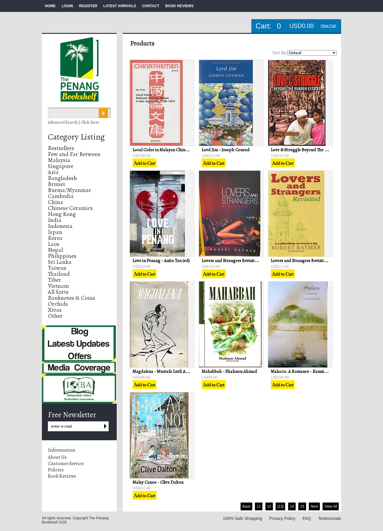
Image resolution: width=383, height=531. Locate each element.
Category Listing (76, 137)
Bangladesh (62, 178)
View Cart (328, 26)
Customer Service (66, 463)
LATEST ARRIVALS (119, 6)
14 (292, 506)
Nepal (55, 250)
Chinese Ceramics (70, 208)
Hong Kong (62, 214)
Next (314, 506)
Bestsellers (61, 148)
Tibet (54, 280)
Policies (56, 470)
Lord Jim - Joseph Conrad (226, 150)
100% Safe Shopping (242, 518)
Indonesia (60, 226)
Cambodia (61, 196)
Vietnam (58, 286)
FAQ (307, 518)
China (55, 202)
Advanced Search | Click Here (73, 122)
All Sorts (58, 292)
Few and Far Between (74, 154)
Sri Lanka (60, 262)
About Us (57, 457)
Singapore (60, 166)
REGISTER (88, 6)
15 (302, 506)
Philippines (62, 256)
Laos (53, 244)
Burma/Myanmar (69, 190)
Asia (53, 172)
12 (269, 506)
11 (259, 506)
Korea (55, 238)
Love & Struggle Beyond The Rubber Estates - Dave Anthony (327, 150)
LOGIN (67, 6)
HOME (50, 6)
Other (55, 316)
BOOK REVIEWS (179, 6)
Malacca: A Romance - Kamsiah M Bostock (310, 371)
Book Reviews (62, 476)
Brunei (56, 184)
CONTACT (150, 6)
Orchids (58, 304)
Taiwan (57, 268)
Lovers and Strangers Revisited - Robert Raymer (246, 261)
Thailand (59, 274)
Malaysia (59, 160)
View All (330, 506)
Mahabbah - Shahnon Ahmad (229, 371)
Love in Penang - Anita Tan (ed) (161, 261)
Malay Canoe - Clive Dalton (158, 482)
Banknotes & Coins (71, 298)
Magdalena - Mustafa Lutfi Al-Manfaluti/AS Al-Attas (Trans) (188, 371)
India (54, 220)
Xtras (55, 310)
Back (246, 506)
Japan (55, 232)
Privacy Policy (282, 518)
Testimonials (329, 518)
